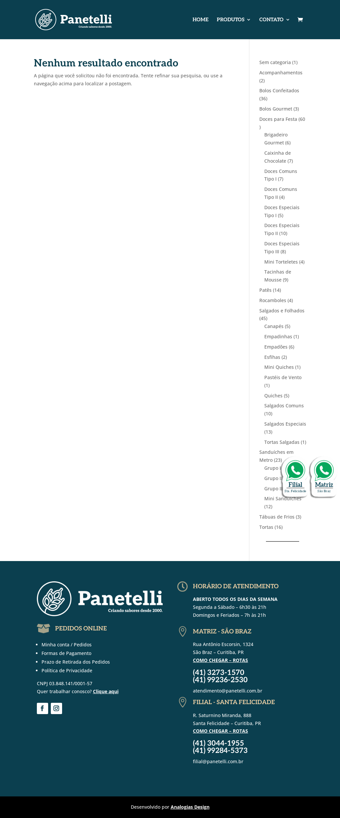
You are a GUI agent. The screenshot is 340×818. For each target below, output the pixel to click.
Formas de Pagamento (66, 653)
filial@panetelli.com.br (218, 761)
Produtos (230, 20)
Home (201, 20)
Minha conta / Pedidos (67, 644)
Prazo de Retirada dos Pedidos (76, 662)
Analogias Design (190, 807)
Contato (271, 20)
